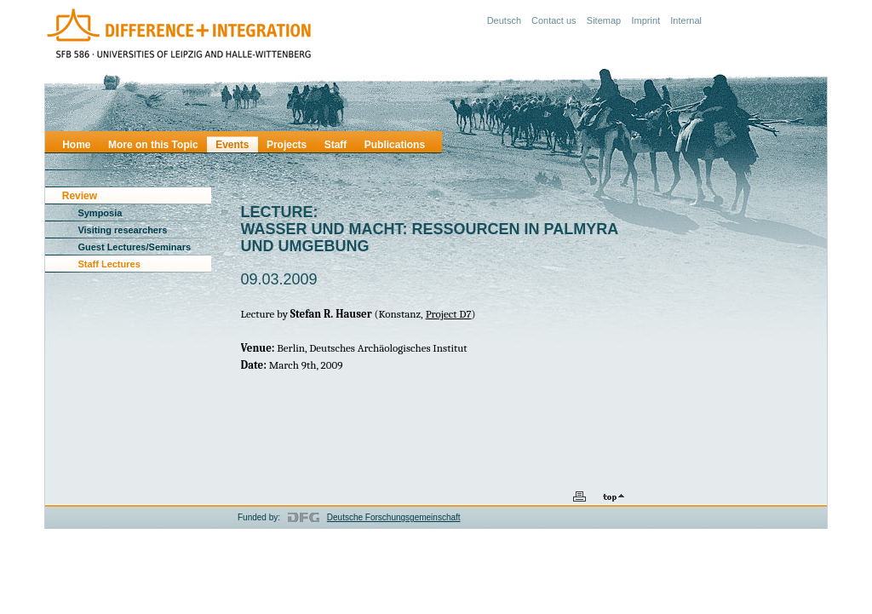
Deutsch (504, 20)
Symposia (99, 213)
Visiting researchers (122, 230)
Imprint (645, 20)
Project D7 (449, 313)
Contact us (554, 20)
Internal (686, 20)
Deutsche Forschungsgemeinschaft (394, 517)
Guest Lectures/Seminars (134, 247)
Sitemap (604, 20)
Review (79, 196)
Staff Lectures (108, 264)
